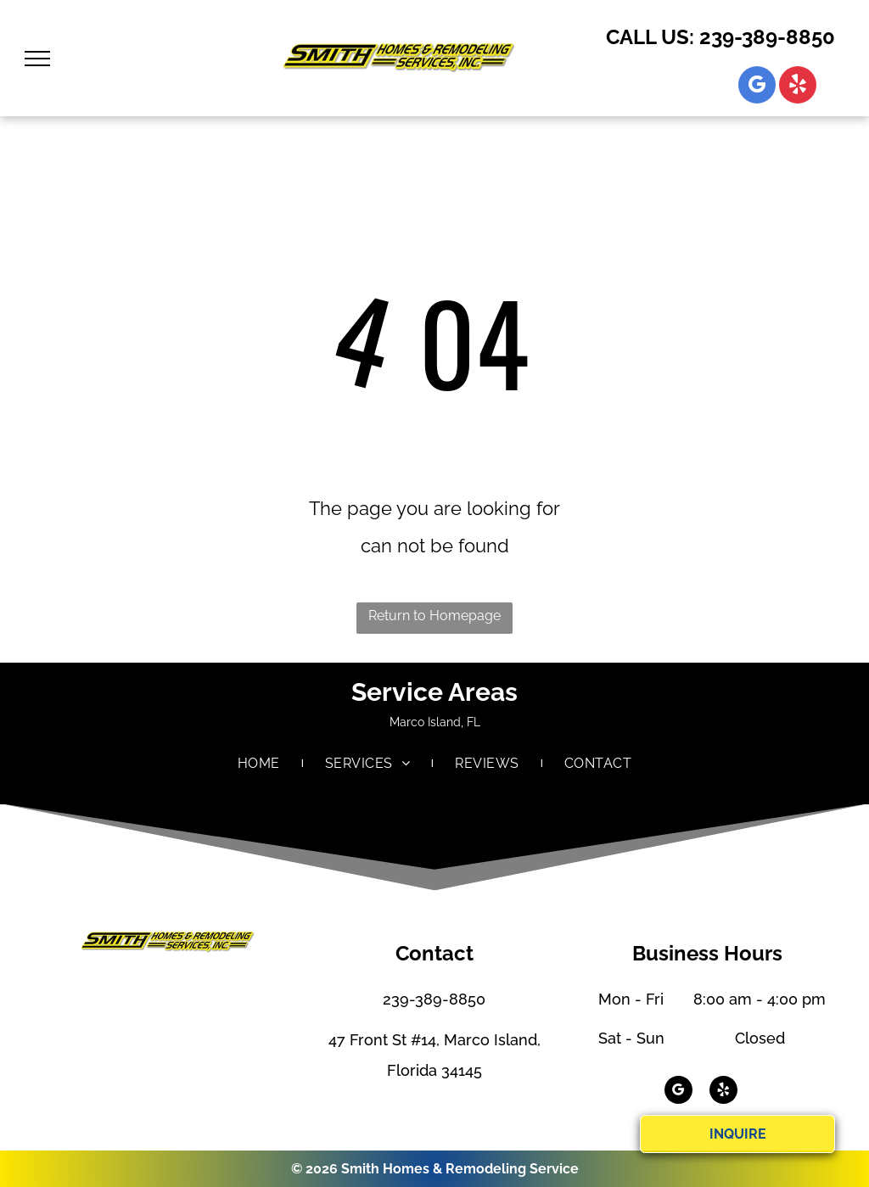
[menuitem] (260, 763)
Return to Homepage (434, 615)
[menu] (37, 58)
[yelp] (797, 87)
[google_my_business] (757, 87)
